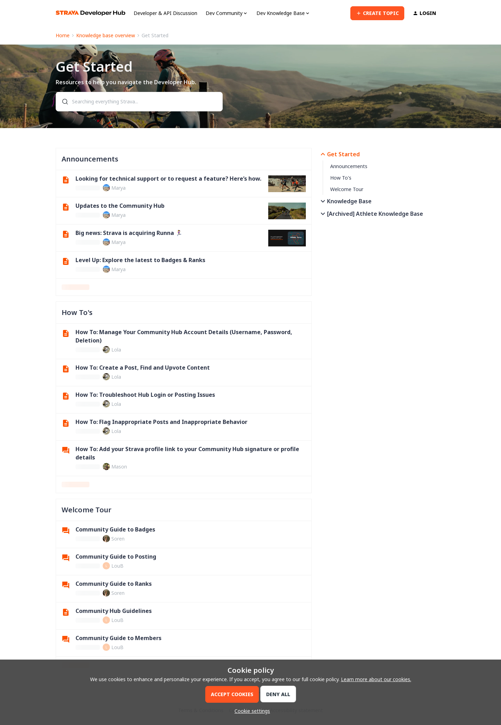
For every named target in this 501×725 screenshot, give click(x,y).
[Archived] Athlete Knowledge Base (371, 214)
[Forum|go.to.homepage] (90, 13)
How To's (340, 177)
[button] (377, 13)
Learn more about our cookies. (376, 679)
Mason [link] (119, 466)
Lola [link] (116, 349)
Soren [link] (118, 538)
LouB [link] (117, 565)
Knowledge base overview (105, 35)
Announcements (348, 166)
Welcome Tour (346, 189)
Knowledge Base (345, 201)
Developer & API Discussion (165, 13)
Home (63, 35)
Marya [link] (118, 187)
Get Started (339, 154)
